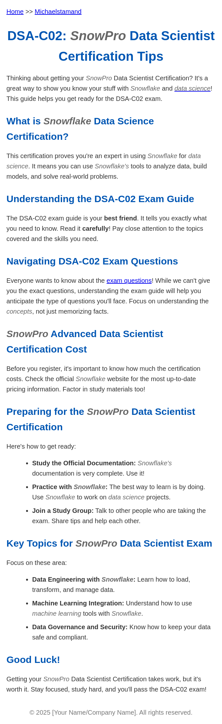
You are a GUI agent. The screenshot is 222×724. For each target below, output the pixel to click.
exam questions (129, 280)
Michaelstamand (58, 11)
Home (14, 11)
